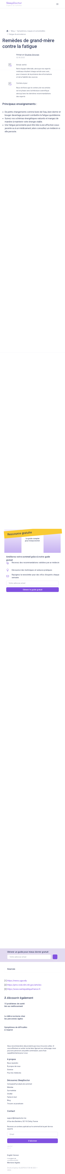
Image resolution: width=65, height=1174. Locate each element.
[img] (14, 4)
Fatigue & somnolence (17, 34)
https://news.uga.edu (17, 980)
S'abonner (32, 1141)
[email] (32, 583)
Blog (13, 31)
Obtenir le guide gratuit (32, 590)
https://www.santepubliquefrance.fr (23, 989)
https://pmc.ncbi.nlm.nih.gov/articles (24, 985)
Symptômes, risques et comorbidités (31, 31)
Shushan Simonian (32, 55)
